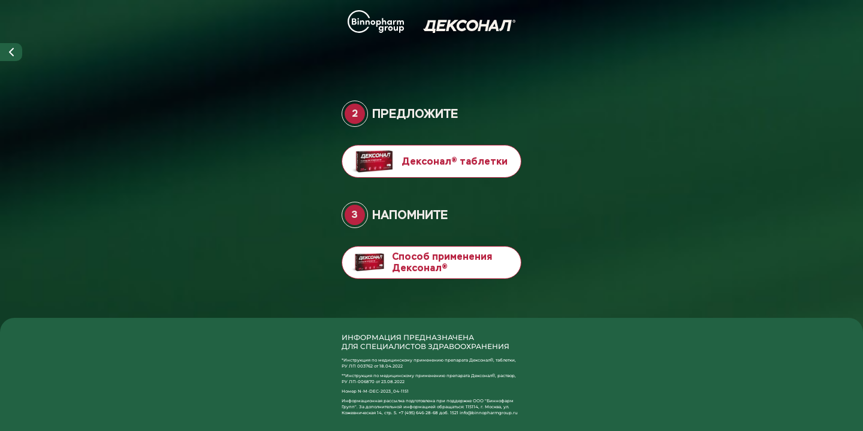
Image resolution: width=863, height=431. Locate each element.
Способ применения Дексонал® (421, 262)
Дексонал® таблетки (429, 161)
